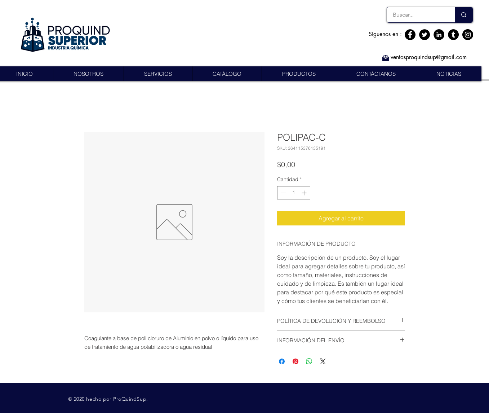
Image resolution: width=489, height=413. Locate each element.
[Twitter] (424, 34)
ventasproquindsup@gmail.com (429, 57)
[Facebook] (410, 34)
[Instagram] (467, 34)
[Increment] (304, 192)
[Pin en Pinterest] (295, 361)
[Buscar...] (416, 14)
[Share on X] (323, 361)
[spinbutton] (293, 192)
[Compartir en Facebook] (281, 361)
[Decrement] (282, 192)
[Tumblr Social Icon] (453, 34)
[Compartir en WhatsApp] (309, 361)
